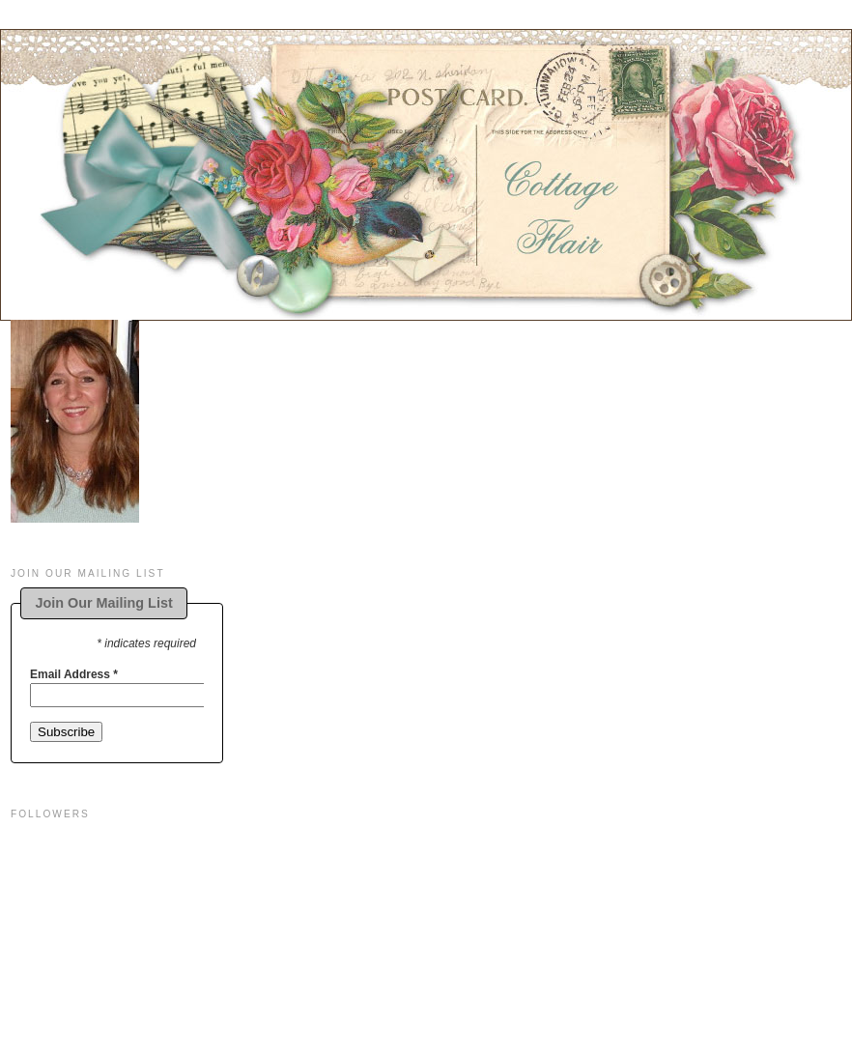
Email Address (74, 674)
